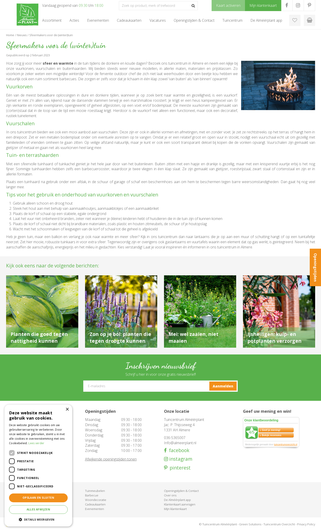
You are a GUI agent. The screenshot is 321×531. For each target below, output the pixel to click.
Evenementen (94, 509)
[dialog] (38, 465)
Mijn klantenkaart (175, 509)
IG (298, 5)
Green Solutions (250, 524)
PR (309, 5)
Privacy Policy (306, 524)
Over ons (170, 495)
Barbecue (91, 495)
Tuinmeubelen (95, 491)
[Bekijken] (309, 20)
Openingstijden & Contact (181, 491)
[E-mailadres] (160, 386)
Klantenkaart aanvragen (179, 504)
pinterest (179, 467)
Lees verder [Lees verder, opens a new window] (36, 443)
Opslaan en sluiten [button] (38, 498)
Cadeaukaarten (95, 504)
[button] (38, 519)
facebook (178, 450)
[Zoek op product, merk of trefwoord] (158, 5)
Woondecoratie (95, 500)
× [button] (67, 409)
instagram (180, 459)
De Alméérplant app (177, 500)
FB (286, 5)
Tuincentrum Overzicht (279, 524)
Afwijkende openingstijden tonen (111, 459)
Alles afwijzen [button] (38, 509)
